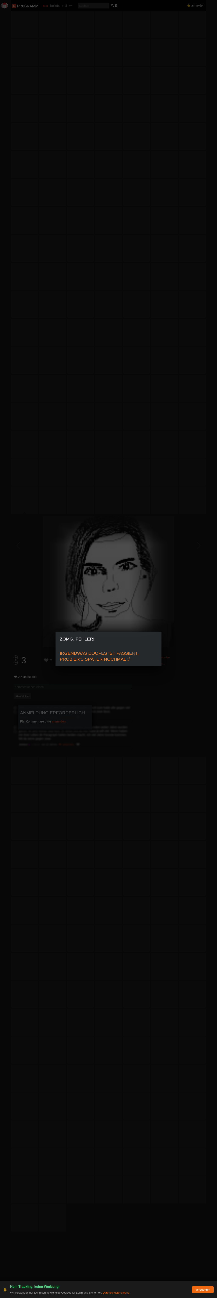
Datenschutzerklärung (116, 1292)
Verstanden (202, 1289)
